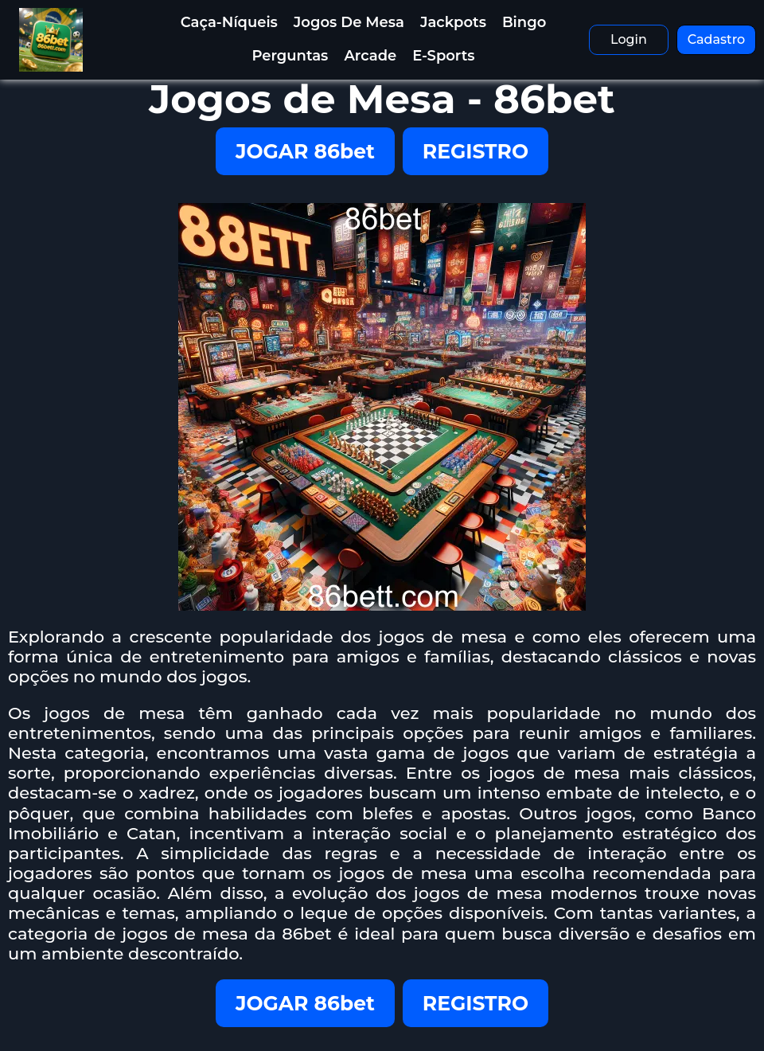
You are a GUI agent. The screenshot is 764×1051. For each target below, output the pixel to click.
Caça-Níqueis (229, 22)
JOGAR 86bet (305, 151)
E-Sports (443, 55)
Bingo (524, 22)
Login (628, 39)
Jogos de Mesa (349, 22)
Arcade (370, 55)
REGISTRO (475, 151)
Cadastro (717, 39)
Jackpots (453, 22)
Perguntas (289, 55)
